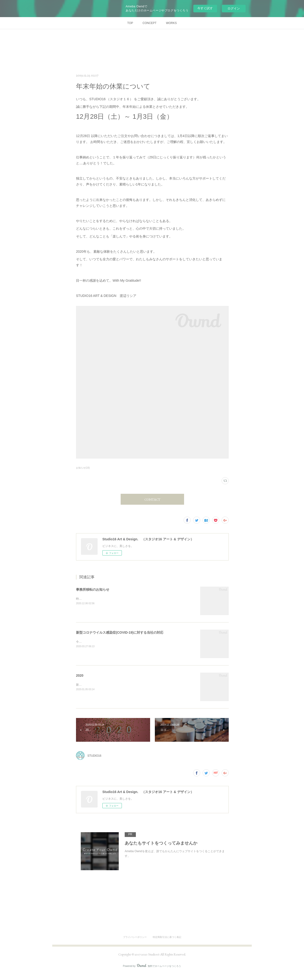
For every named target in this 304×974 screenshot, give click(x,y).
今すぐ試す (205, 8)
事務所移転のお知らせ (92, 589)
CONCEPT (149, 23)
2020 (79, 675)
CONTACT (152, 499)
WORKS (171, 23)
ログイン (234, 8)
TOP (130, 23)
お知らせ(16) (83, 467)
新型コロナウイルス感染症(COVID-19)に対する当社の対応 (119, 632)
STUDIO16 (94, 755)
